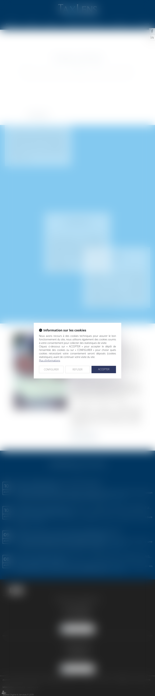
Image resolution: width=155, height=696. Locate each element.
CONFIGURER (51, 369)
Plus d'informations (49, 360)
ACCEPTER (103, 369)
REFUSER (78, 369)
